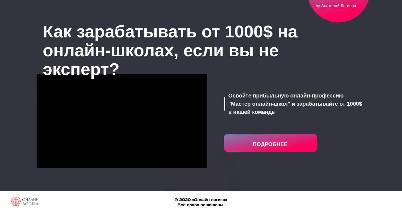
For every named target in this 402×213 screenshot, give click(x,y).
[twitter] (376, 204)
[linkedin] (386, 204)
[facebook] (366, 204)
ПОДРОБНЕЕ (270, 144)
